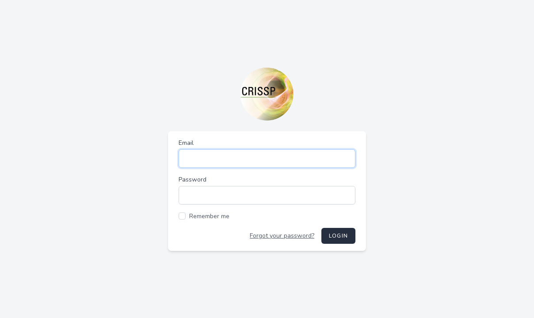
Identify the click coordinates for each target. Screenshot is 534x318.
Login (338, 235)
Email (186, 143)
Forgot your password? (282, 235)
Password (192, 179)
